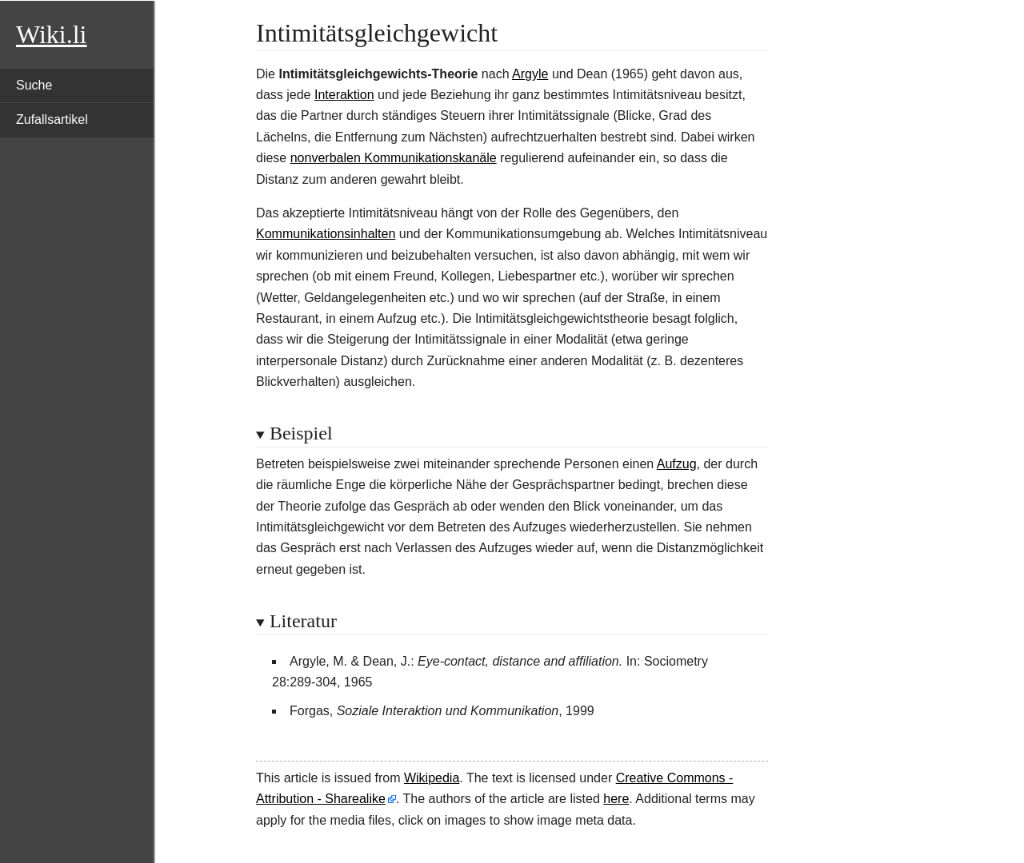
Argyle (530, 74)
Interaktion (344, 94)
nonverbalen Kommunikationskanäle (393, 158)
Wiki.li (51, 34)
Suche (34, 85)
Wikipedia (431, 778)
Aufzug (677, 464)
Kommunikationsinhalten (325, 234)
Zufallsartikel (52, 119)
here (616, 798)
